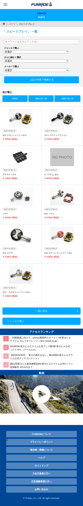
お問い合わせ (41, 489)
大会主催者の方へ (41, 473)
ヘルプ (41, 457)
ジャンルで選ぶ (15, 321)
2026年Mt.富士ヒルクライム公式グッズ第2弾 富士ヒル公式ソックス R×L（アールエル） (41, 348)
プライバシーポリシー (41, 442)
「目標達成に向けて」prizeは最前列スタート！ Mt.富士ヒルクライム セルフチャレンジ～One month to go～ (40, 339)
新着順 (15, 98)
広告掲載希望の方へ (41, 481)
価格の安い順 (41, 98)
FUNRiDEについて (41, 434)
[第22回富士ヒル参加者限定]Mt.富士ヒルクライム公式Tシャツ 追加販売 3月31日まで (41, 365)
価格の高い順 (67, 98)
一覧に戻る (41, 311)
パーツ (12, 24)
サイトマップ (41, 465)
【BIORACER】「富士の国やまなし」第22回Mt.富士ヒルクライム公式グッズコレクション (41, 357)
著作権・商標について (41, 450)
